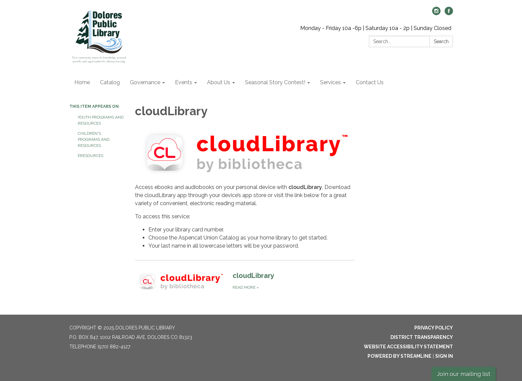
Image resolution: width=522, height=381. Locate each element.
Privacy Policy (433, 327)
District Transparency (421, 337)
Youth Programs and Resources (101, 120)
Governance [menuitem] (145, 82)
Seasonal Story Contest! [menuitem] (275, 82)
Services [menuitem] (330, 82)
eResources (90, 155)
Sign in (444, 356)
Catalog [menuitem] (110, 82)
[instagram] (436, 13)
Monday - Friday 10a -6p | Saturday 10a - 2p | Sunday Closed (375, 28)
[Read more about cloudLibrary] (245, 281)
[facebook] (449, 13)
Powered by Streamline (399, 356)
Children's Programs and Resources (93, 139)
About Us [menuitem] (218, 82)
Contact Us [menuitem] (370, 82)
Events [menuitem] (183, 82)
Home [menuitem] (82, 82)
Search (441, 41)
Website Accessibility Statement (408, 346)
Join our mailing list (463, 373)
